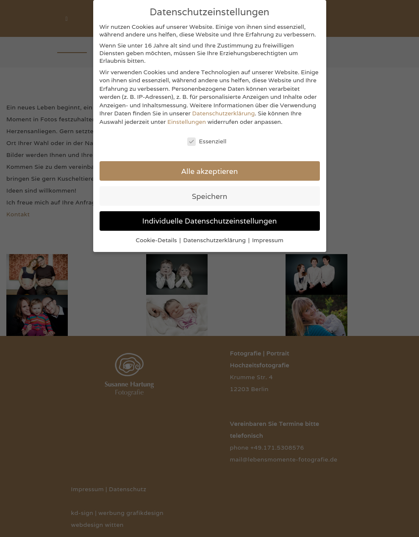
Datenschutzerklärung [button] (215, 240)
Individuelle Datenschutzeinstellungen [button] (209, 221)
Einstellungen (186, 122)
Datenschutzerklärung (223, 113)
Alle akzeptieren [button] (209, 171)
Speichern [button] (210, 196)
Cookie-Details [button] (157, 240)
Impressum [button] (267, 240)
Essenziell (207, 141)
